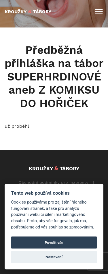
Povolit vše (54, 243)
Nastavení (54, 257)
